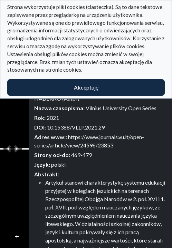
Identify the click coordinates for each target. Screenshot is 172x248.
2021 (53, 117)
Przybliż (17, 237)
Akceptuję (86, 87)
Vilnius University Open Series (121, 108)
